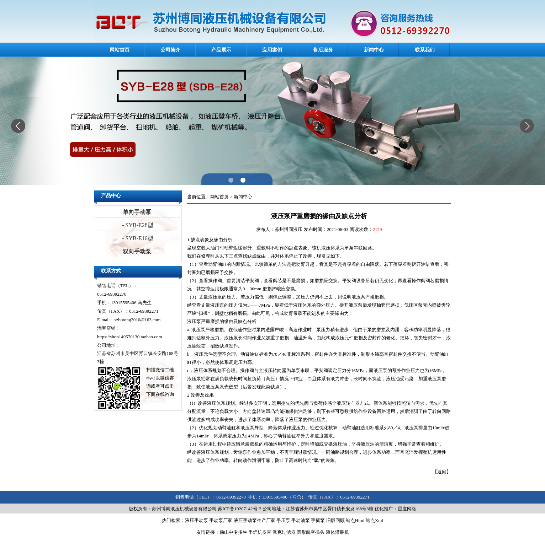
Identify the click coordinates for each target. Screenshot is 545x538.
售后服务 (323, 50)
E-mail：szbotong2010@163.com (128, 319)
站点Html (355, 520)
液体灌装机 (337, 532)
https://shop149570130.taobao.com (129, 336)
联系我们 (425, 50)
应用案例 (272, 50)
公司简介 (170, 50)
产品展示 (221, 50)
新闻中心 (374, 50)
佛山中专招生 (233, 532)
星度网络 (407, 508)
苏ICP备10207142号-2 (239, 508)
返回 (441, 471)
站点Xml (374, 520)
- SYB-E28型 (137, 225)
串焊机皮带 (259, 532)
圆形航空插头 (310, 532)
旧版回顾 (335, 520)
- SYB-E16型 (137, 238)
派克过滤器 (284, 532)
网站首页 (119, 50)
